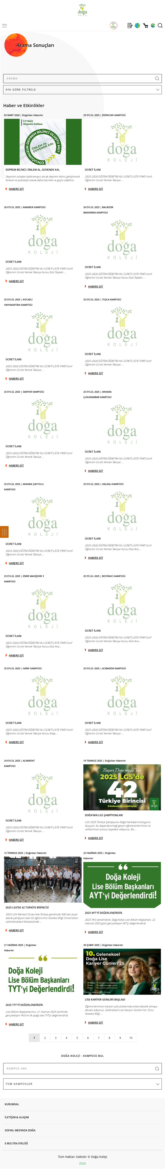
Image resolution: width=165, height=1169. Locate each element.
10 (130, 1038)
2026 (82, 1163)
